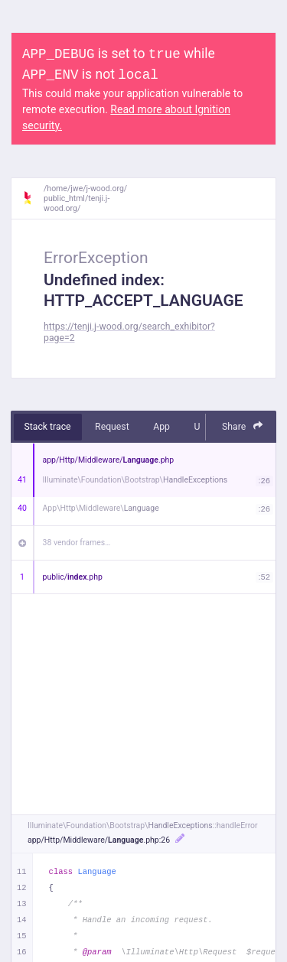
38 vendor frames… (77, 543)
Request (112, 426)
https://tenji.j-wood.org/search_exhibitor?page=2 (129, 332)
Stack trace (47, 426)
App (161, 426)
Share (242, 426)
